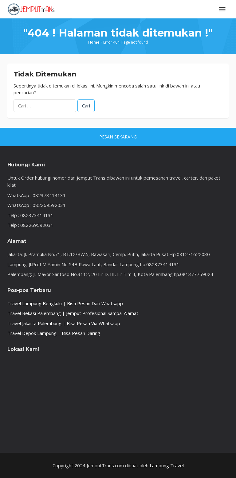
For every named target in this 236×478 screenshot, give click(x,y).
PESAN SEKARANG (118, 137)
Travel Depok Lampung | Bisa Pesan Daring (53, 333)
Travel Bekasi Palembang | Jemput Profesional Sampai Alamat (72, 313)
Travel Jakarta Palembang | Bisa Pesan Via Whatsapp (63, 323)
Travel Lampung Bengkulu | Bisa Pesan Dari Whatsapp (65, 303)
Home (94, 42)
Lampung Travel (167, 465)
